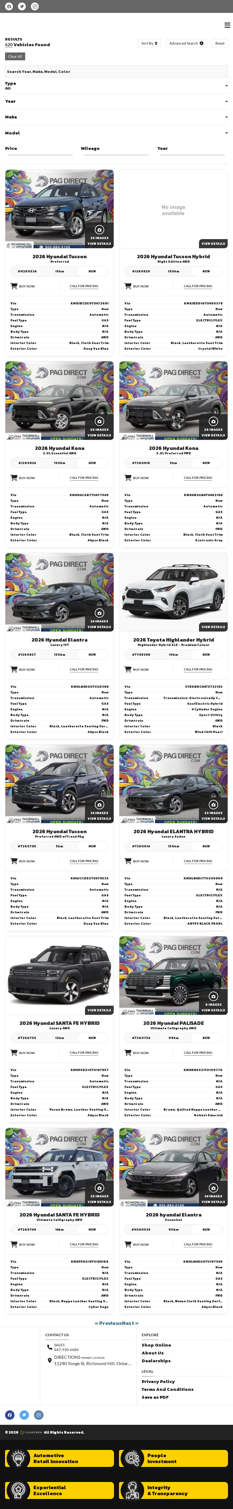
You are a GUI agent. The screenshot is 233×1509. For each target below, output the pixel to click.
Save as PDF (155, 1397)
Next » (130, 1323)
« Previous (108, 1323)
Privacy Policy (158, 1381)
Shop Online (156, 1345)
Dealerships (156, 1361)
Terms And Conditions (168, 1389)
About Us (153, 1353)
